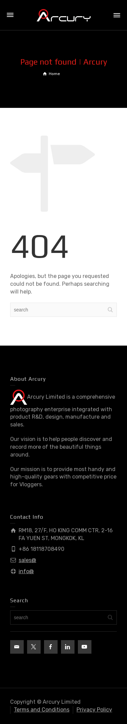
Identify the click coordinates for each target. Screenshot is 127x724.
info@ (26, 571)
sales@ (27, 560)
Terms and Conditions (41, 709)
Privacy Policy (94, 709)
